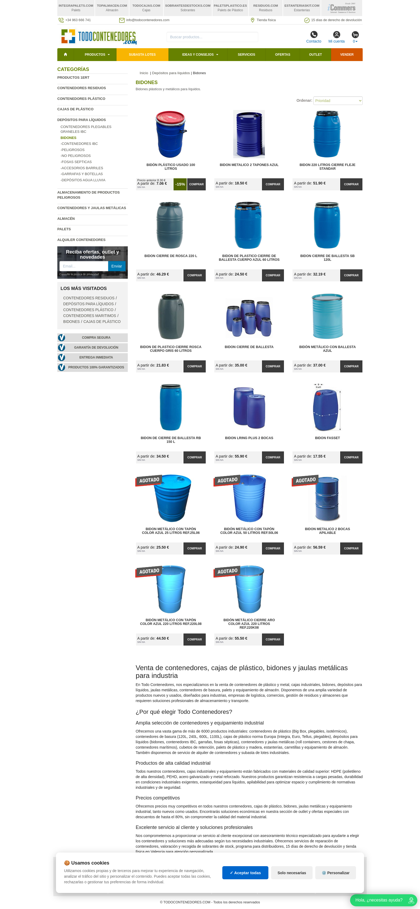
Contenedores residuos (81, 88)
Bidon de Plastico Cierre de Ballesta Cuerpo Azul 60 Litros (249, 258)
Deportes (328, 866)
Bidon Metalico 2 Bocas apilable (327, 531)
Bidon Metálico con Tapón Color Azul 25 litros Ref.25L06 (171, 531)
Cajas (221, 866)
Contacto (313, 37)
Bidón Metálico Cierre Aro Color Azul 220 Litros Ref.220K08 (249, 623)
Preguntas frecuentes (133, 871)
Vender (347, 54)
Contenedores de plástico (286, 871)
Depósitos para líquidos (81, 120)
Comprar (196, 184)
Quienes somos (73, 887)
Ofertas (282, 54)
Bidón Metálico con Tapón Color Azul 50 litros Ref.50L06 (249, 531)
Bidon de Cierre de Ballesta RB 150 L (171, 440)
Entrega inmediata (96, 357)
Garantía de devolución (96, 347)
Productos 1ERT (73, 78)
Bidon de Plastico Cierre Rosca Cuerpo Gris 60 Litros (170, 349)
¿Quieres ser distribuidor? (137, 882)
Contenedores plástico (81, 99)
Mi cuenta (336, 37)
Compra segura (96, 338)
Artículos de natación (340, 871)
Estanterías (227, 871)
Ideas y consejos (198, 54)
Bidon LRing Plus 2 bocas (249, 438)
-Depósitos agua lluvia (83, 180)
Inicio (144, 73)
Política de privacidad (79, 866)
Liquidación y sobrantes (284, 877)
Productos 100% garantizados (96, 367)
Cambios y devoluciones (81, 877)
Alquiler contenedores (81, 240)
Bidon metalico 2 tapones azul (249, 165)
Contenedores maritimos (89, 316)
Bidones (71, 322)
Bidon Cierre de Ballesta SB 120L (327, 258)
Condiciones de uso (77, 871)
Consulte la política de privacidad (79, 274)
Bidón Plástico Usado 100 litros (171, 167)
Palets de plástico (337, 877)
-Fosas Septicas (76, 162)
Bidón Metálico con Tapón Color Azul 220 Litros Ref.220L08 (171, 622)
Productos (95, 54)
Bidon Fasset (327, 438)
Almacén (66, 219)
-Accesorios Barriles (82, 168)
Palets (64, 229)
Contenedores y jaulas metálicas (91, 208)
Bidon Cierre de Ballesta (249, 347)
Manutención (228, 877)
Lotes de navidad (277, 882)
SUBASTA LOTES (142, 54)
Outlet (315, 54)
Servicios (246, 54)
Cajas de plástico (75, 109)
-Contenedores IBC (79, 144)
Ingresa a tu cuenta (130, 877)
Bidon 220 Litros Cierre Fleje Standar (327, 167)
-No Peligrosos (76, 156)
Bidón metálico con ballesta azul (327, 349)
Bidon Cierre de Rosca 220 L (170, 256)
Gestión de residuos (234, 882)
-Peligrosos (73, 150)
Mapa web (121, 866)
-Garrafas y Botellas (82, 174)
